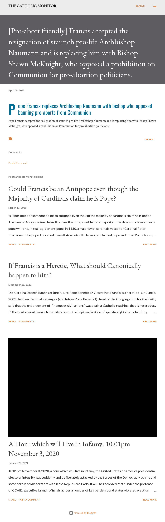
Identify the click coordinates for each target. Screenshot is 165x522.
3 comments (26, 244)
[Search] (140, 6)
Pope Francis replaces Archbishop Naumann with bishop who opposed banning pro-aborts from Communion (85, 108)
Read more (150, 244)
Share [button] (149, 139)
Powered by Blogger (82, 512)
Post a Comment (17, 162)
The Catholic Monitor (32, 5)
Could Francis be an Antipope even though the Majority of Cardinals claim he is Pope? (73, 193)
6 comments (26, 321)
